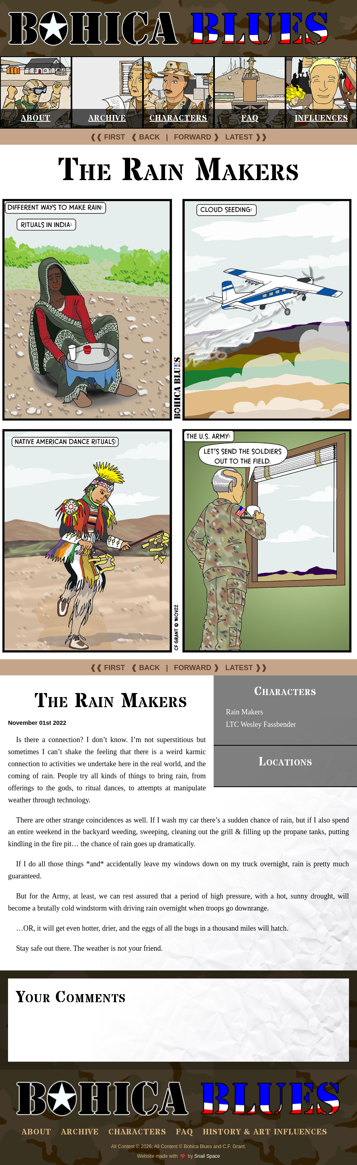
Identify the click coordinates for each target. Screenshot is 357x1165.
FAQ (250, 118)
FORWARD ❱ (196, 137)
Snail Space (207, 1156)
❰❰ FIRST (107, 137)
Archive (107, 118)
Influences (321, 118)
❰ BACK (145, 137)
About (36, 118)
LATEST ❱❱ (246, 137)
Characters (178, 118)
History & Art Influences (265, 1132)
